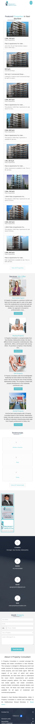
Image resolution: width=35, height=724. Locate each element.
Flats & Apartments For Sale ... (14, 43)
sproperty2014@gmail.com (17, 587)
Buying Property (18, 335)
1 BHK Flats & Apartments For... (15, 196)
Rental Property (18, 411)
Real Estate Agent (18, 298)
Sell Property (18, 373)
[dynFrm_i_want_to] (17, 632)
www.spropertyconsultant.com (17, 605)
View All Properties (17, 268)
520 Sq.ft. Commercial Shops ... (15, 74)
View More (18, 313)
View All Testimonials (17, 485)
